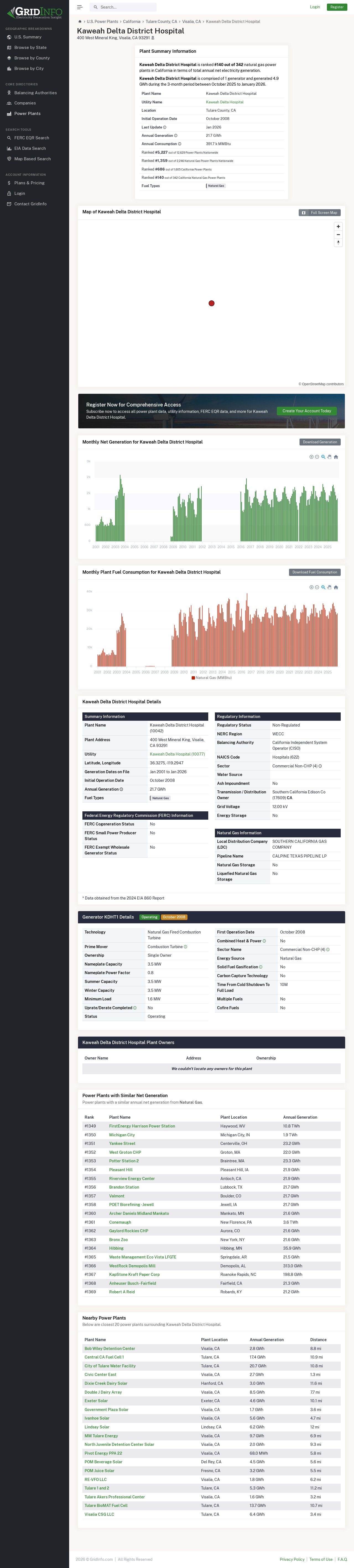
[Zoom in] (338, 226)
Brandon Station (124, 1187)
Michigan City (122, 1135)
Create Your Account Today (307, 411)
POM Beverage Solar (104, 1462)
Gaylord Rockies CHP (128, 1231)
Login (315, 7)
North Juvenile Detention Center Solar (119, 1444)
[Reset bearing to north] (338, 242)
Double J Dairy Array (103, 1392)
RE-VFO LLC (96, 1479)
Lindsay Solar (97, 1427)
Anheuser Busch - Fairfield (132, 1283)
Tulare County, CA (161, 21)
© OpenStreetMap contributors (321, 384)
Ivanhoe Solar (97, 1418)
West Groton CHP (125, 1152)
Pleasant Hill (120, 1170)
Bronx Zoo (118, 1239)
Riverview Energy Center (132, 1178)
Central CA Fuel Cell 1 (104, 1357)
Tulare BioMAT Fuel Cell (106, 1505)
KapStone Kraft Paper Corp (134, 1274)
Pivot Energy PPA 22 (103, 1453)
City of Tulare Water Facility (110, 1366)
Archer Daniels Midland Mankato (139, 1213)
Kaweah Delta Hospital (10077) (177, 754)
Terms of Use (321, 1559)
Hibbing (116, 1248)
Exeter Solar (96, 1401)
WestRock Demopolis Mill (132, 1266)
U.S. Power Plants (102, 21)
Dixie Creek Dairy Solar (106, 1383)
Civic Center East (100, 1374)
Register (337, 7)
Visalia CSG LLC (99, 1514)
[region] (34, 793)
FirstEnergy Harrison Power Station (142, 1126)
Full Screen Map (318, 212)
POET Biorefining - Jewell (131, 1204)
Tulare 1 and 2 (97, 1488)
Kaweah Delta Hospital (225, 102)
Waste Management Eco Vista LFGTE (142, 1257)
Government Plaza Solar (107, 1409)
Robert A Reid (122, 1292)
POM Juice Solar (99, 1471)
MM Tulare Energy (101, 1436)
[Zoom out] (338, 234)
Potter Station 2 (124, 1161)
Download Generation (320, 442)
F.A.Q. (342, 1559)
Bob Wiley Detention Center (110, 1348)
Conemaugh (120, 1222)
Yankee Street (122, 1143)
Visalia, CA (191, 21)
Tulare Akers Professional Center (115, 1497)
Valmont (116, 1196)
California (131, 21)
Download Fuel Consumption (315, 572)
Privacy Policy (292, 1559)
